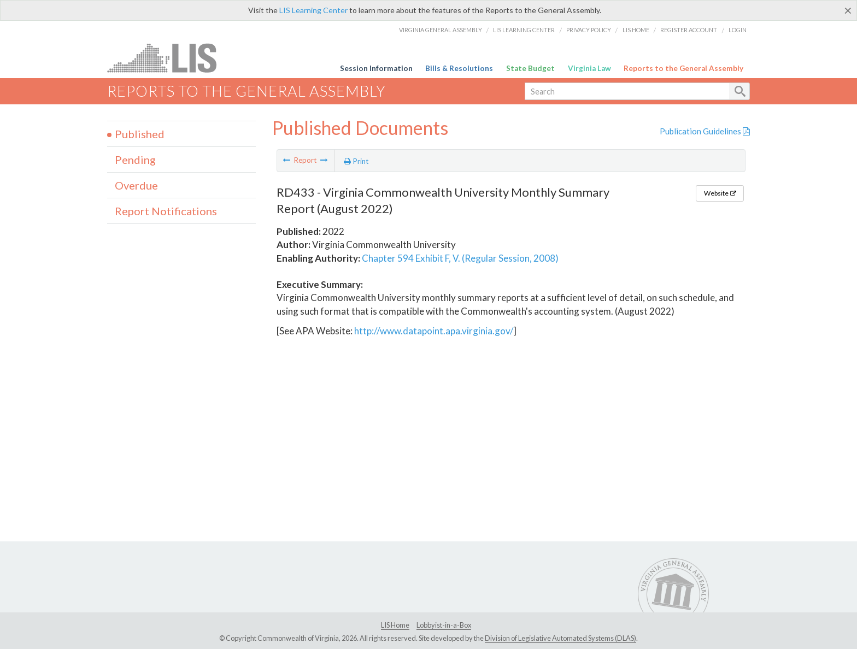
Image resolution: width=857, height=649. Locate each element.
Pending (135, 159)
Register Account (688, 29)
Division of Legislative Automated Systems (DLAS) (560, 638)
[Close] (848, 10)
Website (720, 193)
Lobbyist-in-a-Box (443, 625)
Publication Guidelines (705, 131)
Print (356, 161)
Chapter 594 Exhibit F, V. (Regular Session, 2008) (460, 258)
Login (738, 29)
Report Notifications (166, 210)
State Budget (530, 68)
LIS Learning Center (313, 10)
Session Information (376, 68)
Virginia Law (589, 68)
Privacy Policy (588, 29)
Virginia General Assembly (440, 29)
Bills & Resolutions (459, 68)
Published (140, 133)
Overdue (136, 185)
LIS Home (636, 29)
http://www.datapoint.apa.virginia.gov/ (433, 331)
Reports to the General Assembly (683, 68)
